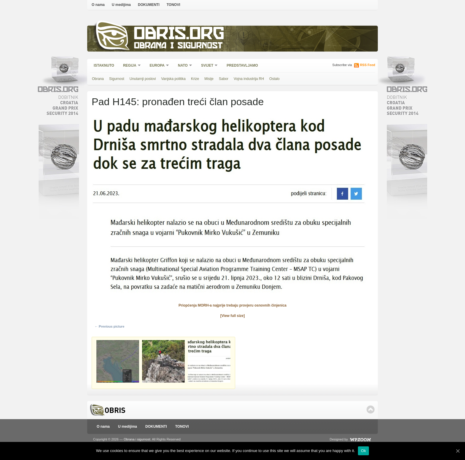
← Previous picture (109, 326)
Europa (157, 65)
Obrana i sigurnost (178, 46)
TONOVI (173, 5)
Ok (363, 450)
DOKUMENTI (149, 5)
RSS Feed (367, 65)
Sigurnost (116, 79)
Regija (130, 65)
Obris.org (179, 35)
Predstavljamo (242, 65)
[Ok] (458, 451)
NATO (183, 65)
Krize (195, 79)
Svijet (207, 65)
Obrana (98, 79)
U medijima (121, 5)
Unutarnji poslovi (143, 79)
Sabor (223, 79)
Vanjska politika (173, 79)
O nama (98, 5)
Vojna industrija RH (249, 79)
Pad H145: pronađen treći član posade (178, 101)
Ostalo (274, 79)
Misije (209, 79)
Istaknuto (104, 65)
